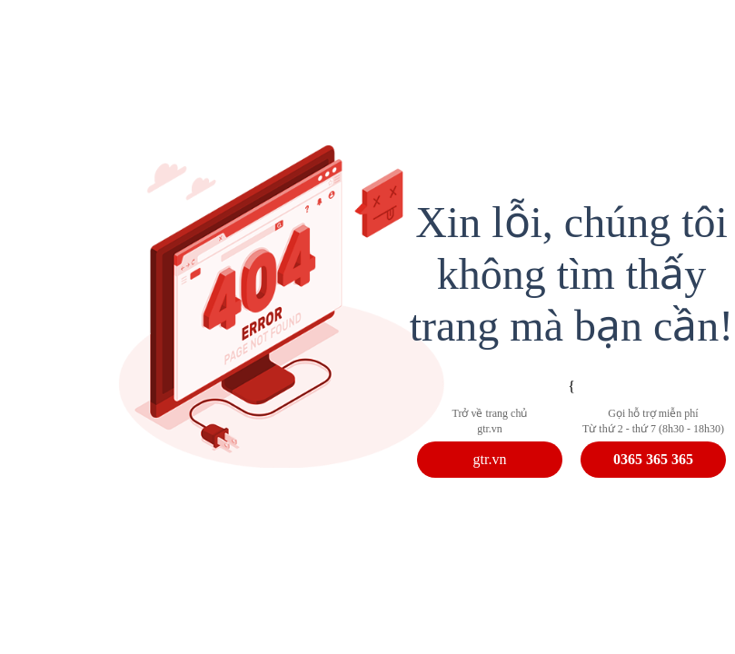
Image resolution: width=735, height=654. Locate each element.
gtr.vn (490, 459)
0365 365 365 (653, 459)
